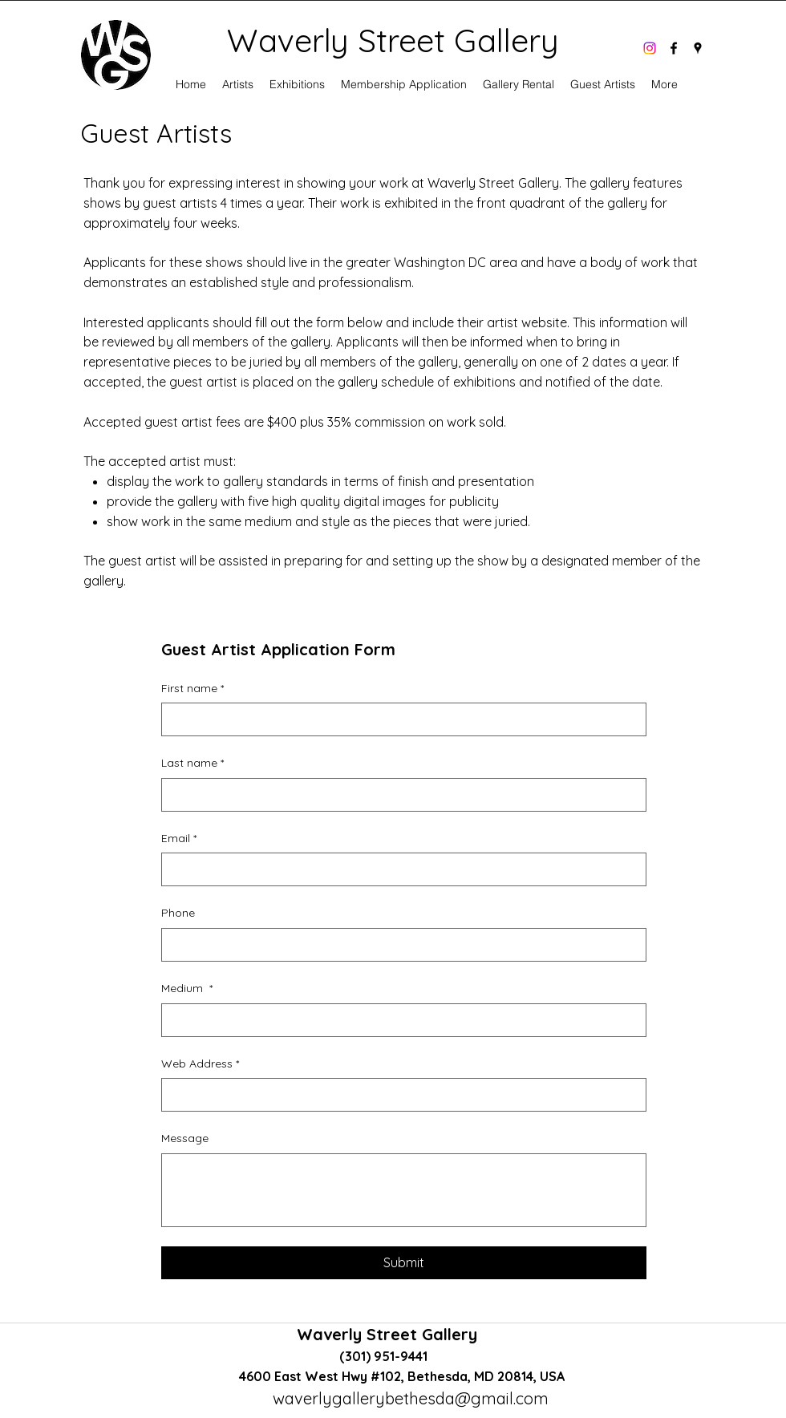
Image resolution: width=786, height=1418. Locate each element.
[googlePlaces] (698, 48)
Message (185, 1138)
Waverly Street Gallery (389, 1334)
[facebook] (674, 48)
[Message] (404, 1190)
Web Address (200, 1064)
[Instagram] (650, 48)
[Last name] (399, 795)
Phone (178, 912)
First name (192, 689)
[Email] (399, 869)
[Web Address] (399, 1095)
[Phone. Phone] (399, 945)
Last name (192, 764)
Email (178, 839)
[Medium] (399, 1020)
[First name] (399, 719)
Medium (187, 989)
